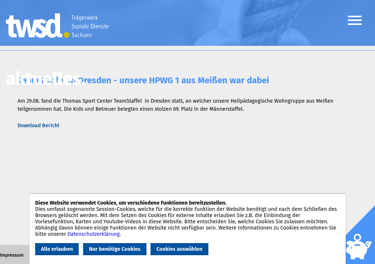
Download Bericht (38, 125)
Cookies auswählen (179, 249)
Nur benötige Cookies (114, 249)
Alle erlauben (57, 249)
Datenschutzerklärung (93, 234)
